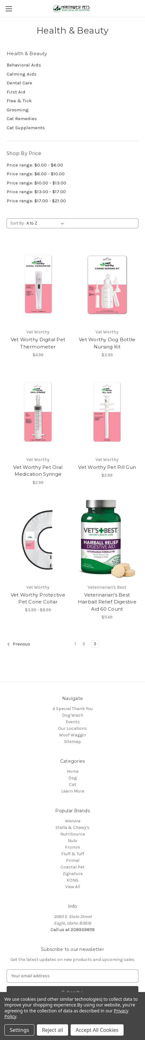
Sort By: (17, 223)
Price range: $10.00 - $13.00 (36, 183)
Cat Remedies (22, 118)
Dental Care (19, 83)
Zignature (73, 873)
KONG (72, 880)
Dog (72, 778)
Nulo (72, 840)
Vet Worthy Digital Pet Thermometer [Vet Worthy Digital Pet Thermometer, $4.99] (38, 343)
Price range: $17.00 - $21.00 (36, 201)
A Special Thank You (73, 708)
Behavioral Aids (24, 65)
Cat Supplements (26, 127)
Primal (72, 860)
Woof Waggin (72, 735)
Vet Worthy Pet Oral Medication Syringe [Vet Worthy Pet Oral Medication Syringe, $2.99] (37, 470)
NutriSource (72, 834)
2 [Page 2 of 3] (84, 643)
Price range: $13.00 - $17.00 (36, 191)
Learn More (72, 791)
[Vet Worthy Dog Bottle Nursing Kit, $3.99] (107, 284)
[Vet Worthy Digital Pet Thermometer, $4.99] (38, 284)
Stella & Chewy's (72, 827)
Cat (72, 784)
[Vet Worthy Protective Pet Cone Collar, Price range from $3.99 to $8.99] (38, 540)
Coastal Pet (72, 867)
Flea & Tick (19, 100)
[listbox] (46, 223)
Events (73, 721)
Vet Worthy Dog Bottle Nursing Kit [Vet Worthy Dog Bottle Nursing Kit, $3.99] (107, 343)
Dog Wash (72, 715)
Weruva (72, 821)
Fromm (72, 847)
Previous (18, 644)
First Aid (16, 92)
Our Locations (72, 728)
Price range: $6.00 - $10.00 (36, 174)
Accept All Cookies (97, 1030)
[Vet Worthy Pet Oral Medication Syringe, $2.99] (38, 412)
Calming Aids (22, 74)
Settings (19, 1030)
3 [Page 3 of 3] (95, 643)
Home (72, 771)
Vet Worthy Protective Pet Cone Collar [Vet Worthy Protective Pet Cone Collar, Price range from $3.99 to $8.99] (38, 598)
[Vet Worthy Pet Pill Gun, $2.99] (107, 412)
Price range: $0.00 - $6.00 (35, 165)
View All (72, 886)
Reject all (52, 1030)
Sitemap (72, 741)
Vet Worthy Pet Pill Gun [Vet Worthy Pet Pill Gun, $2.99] (107, 467)
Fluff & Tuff (72, 854)
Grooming (18, 110)
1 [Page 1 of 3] (75, 643)
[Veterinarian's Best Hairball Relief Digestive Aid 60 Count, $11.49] (107, 540)
